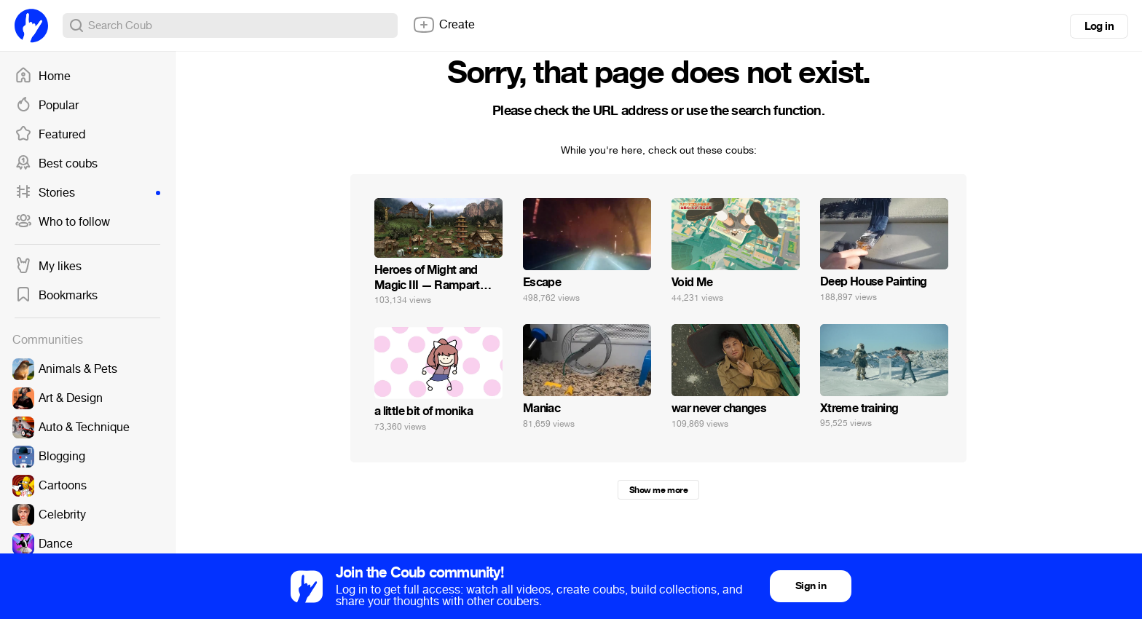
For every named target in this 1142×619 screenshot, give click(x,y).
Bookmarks (56, 295)
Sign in (810, 586)
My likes (48, 266)
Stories (87, 193)
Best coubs (56, 164)
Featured (50, 135)
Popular (47, 105)
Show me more (658, 490)
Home (43, 76)
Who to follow (62, 222)
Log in (1099, 26)
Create (443, 24)
